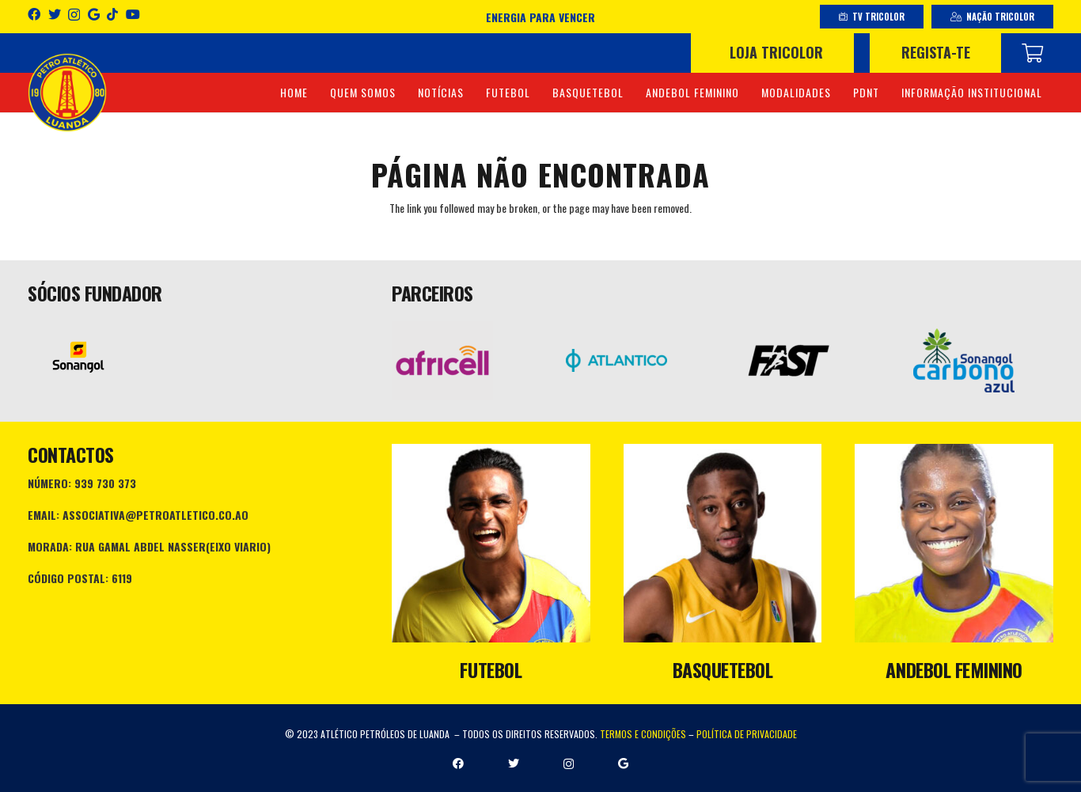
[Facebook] (34, 14)
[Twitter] (54, 14)
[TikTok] (112, 14)
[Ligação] (67, 92)
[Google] (94, 14)
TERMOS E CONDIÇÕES (643, 734)
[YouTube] (133, 14)
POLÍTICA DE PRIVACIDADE (746, 734)
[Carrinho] (1032, 53)
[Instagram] (74, 15)
